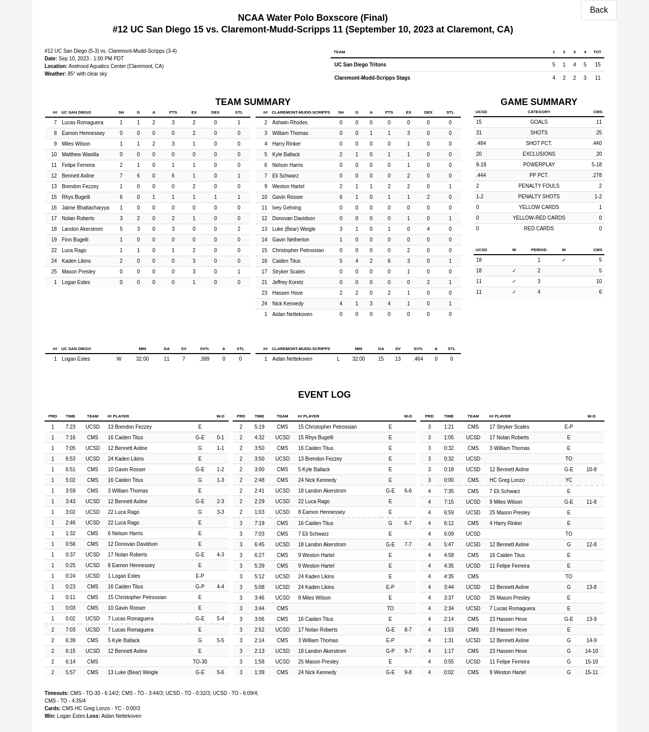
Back (599, 10)
